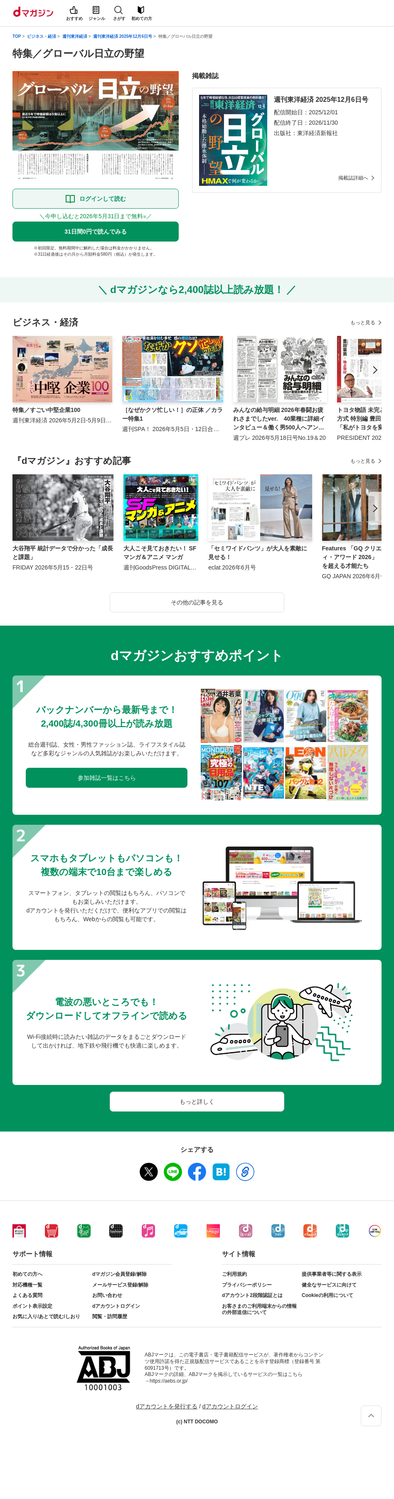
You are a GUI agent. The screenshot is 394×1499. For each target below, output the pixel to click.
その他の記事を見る (197, 602)
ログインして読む (102, 198)
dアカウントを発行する (166, 1406)
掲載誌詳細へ (353, 178)
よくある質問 (27, 1295)
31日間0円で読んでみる (95, 231)
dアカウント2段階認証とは (252, 1295)
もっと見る (362, 322)
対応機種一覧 (27, 1285)
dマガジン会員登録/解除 (119, 1274)
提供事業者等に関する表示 (332, 1274)
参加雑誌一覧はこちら (107, 777)
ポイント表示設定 (32, 1306)
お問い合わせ (107, 1295)
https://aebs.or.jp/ (168, 1381)
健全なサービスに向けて (329, 1285)
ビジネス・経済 (41, 36)
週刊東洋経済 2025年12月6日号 (122, 36)
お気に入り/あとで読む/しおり (46, 1316)
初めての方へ (27, 1274)
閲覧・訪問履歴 (109, 1316)
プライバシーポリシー (247, 1285)
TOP (16, 36)
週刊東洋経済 (74, 36)
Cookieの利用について (327, 1295)
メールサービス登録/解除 (120, 1285)
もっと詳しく (197, 1101)
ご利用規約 (234, 1274)
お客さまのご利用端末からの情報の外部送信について (259, 1309)
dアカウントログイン (116, 1306)
